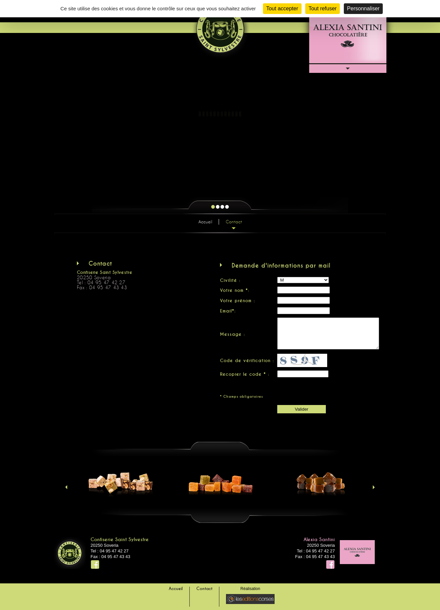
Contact (234, 221)
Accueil (205, 221)
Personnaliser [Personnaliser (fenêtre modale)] (363, 8)
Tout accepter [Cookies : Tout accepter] (282, 8)
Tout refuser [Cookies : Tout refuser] (322, 8)
